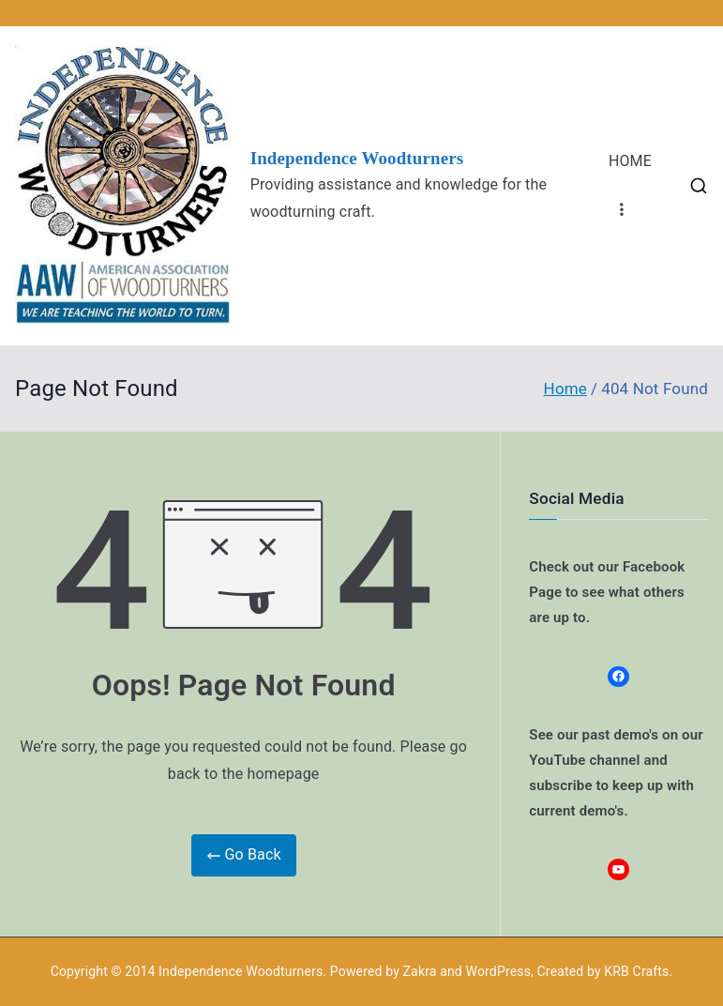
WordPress (498, 971)
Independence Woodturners (357, 158)
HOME (630, 161)
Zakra (420, 971)
